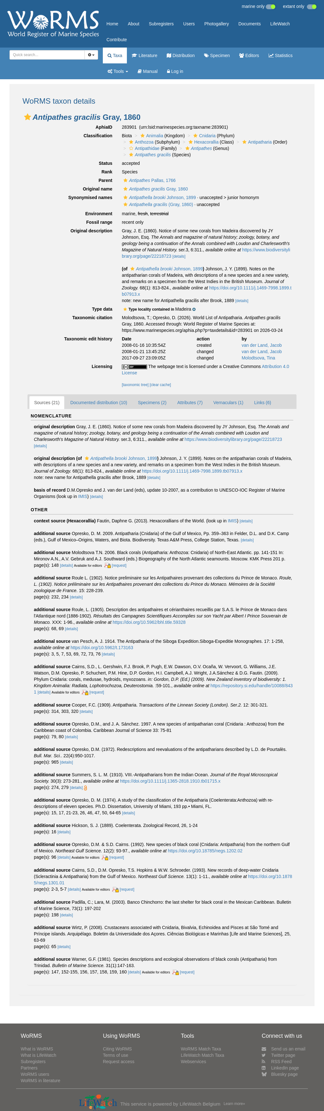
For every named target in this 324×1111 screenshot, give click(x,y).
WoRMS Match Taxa (201, 1048)
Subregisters (161, 23)
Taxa (115, 55)
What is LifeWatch (38, 1055)
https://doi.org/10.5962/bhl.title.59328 (149, 622)
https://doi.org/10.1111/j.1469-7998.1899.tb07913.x (192, 471)
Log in (175, 71)
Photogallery (216, 23)
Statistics (281, 55)
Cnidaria (203, 135)
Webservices (193, 1061)
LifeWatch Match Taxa (202, 1055)
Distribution (181, 55)
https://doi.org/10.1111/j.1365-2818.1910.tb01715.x (170, 781)
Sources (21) (46, 402)
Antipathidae (143, 148)
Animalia (151, 135)
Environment (98, 213)
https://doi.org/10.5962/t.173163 (102, 647)
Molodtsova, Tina (258, 357)
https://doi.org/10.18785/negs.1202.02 (205, 850)
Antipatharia (256, 142)
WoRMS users (35, 1074)
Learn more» (234, 1103)
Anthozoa (140, 142)
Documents (249, 23)
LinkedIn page (280, 1067)
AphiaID (104, 127)
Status (105, 163)
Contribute (117, 39)
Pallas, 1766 (149, 180)
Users (189, 23)
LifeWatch (280, 23)
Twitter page (278, 1055)
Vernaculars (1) (228, 402)
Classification (98, 135)
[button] (27, 117)
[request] (119, 565)
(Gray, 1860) (157, 204)
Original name (97, 188)
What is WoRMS (37, 1048)
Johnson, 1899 (159, 197)
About (134, 23)
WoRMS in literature (40, 1080)
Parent (105, 180)
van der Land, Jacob (262, 345)
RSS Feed (277, 1061)
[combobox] (47, 55)
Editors (249, 55)
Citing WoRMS (117, 1048)
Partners (29, 1067)
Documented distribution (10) (98, 402)
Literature (144, 55)
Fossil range (99, 222)
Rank (107, 171)
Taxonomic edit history (88, 338)
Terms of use (115, 1055)
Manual (148, 71)
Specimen (217, 55)
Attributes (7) (189, 402)
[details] (178, 256)
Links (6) (262, 402)
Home (112, 23)
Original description (91, 230)
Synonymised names (90, 197)
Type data (102, 309)
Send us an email (283, 1048)
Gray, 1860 (155, 188)
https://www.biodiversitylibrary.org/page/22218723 (233, 439)
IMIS (82, 496)
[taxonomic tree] (135, 385)
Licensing (102, 366)
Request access (118, 1061)
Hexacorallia (203, 142)
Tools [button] (118, 71)
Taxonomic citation (92, 317)
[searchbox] (45, 54)
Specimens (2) (152, 402)
